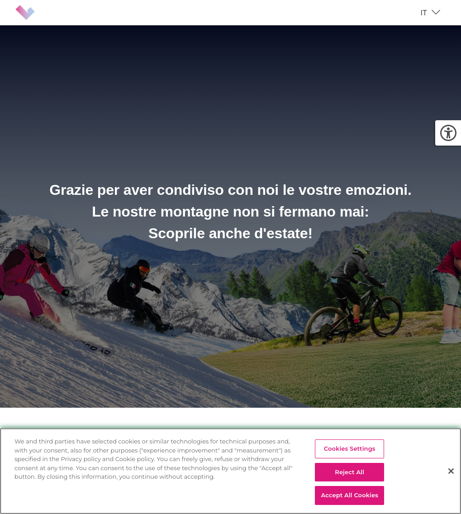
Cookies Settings (349, 448)
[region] (230, 471)
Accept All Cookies (349, 495)
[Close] (451, 471)
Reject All (349, 472)
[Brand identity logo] (32, 12)
